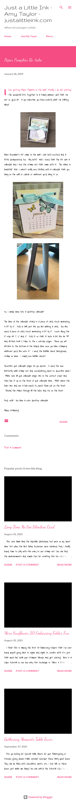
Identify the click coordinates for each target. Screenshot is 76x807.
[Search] (61, 6)
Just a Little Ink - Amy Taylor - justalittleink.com (28, 13)
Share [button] (63, 421)
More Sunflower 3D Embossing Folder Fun (36, 633)
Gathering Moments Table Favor (28, 739)
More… (50, 36)
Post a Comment (12, 448)
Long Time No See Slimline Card (29, 526)
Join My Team (29, 36)
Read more (64, 564)
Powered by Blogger (38, 797)
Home (7, 36)
